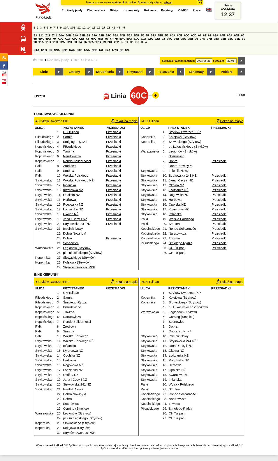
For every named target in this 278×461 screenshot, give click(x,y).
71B (67, 38)
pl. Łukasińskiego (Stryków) (82, 253)
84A (169, 38)
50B (68, 35)
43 (118, 27)
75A (93, 38)
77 (111, 38)
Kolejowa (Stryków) (76, 262)
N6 (101, 50)
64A (215, 35)
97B (98, 42)
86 (196, 38)
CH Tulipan (71, 132)
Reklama (150, 10)
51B (82, 35)
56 (142, 35)
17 (103, 27)
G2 (137, 42)
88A (216, 38)
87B (209, 38)
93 (75, 42)
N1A (36, 50)
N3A (57, 50)
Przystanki (135, 72)
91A (41, 42)
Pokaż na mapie (123, 121)
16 (98, 27)
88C (230, 38)
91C (55, 42)
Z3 (35, 35)
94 (80, 42)
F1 (126, 42)
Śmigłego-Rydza (75, 142)
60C (186, 35)
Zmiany (74, 72)
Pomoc (241, 94)
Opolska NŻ (71, 195)
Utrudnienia (105, 72)
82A (150, 38)
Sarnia (67, 137)
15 (93, 27)
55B (136, 35)
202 (116, 42)
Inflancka (69, 185)
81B (143, 38)
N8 (121, 50)
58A (153, 35)
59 (166, 35)
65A (229, 35)
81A (136, 38)
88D (237, 38)
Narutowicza (72, 156)
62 (204, 35)
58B (160, 35)
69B (48, 38)
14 (89, 27)
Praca (197, 10)
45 (123, 27)
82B (157, 38)
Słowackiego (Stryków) (79, 257)
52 (88, 35)
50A (61, 35)
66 (242, 35)
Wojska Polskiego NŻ (78, 180)
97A (91, 42)
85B (190, 38)
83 (163, 38)
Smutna (68, 170)
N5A (87, 50)
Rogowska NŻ (73, 204)
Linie (76, 60)
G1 (132, 42)
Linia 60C (90, 60)
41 (113, 27)
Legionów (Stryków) (77, 248)
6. (122, 42)
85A (183, 38)
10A (66, 27)
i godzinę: (219, 60)
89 (243, 38)
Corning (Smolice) (76, 408)
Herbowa (69, 199)
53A (94, 35)
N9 (127, 50)
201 (109, 42)
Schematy (196, 72)
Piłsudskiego (72, 146)
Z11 (41, 35)
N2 (50, 50)
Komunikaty (131, 10)
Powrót (40, 95)
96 (85, 42)
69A (41, 38)
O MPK (183, 10)
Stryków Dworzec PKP (79, 267)
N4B (80, 50)
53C (108, 35)
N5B (94, 50)
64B (222, 35)
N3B (64, 50)
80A (122, 38)
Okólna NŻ (70, 214)
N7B (115, 50)
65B (236, 35)
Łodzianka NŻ (73, 209)
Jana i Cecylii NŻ (75, 219)
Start (38, 60)
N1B (44, 50)
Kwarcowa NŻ (73, 190)
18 (108, 27)
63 (209, 35)
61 (199, 35)
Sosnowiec (71, 243)
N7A (108, 50)
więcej (168, 2)
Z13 (47, 35)
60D (193, 35)
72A (74, 38)
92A (62, 42)
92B (69, 42)
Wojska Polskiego (75, 175)
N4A (72, 50)
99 (104, 42)
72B (81, 38)
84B (176, 38)
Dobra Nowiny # (74, 233)
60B (179, 35)
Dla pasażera (96, 10)
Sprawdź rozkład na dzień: (178, 60)
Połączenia (165, 72)
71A (60, 38)
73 (87, 38)
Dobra (67, 238)
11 (79, 27)
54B (122, 35)
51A (75, 35)
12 (84, 27)
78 (116, 38)
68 (35, 38)
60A (172, 35)
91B (48, 42)
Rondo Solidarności (77, 161)
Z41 (54, 35)
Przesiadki (113, 132)
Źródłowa (69, 166)
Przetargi (167, 10)
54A (115, 35)
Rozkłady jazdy (58, 60)
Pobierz (226, 72)
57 (147, 35)
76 (106, 38)
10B (73, 27)
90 (35, 42)
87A (202, 38)
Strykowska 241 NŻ (77, 224)
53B (101, 35)
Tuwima (68, 151)
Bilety (114, 10)
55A (129, 35)
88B (223, 38)
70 (54, 38)
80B (129, 38)
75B (100, 38)
